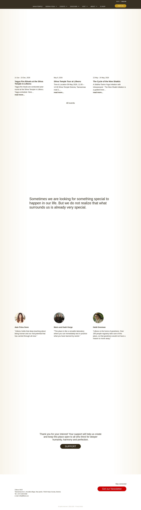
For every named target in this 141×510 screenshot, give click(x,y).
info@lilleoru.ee (24, 496)
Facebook (115, 495)
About (92, 6)
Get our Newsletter (112, 488)
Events (62, 6)
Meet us (62, 395)
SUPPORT (70, 446)
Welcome (61, 158)
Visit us (120, 6)
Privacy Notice (79, 506)
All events (70, 103)
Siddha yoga (50, 6)
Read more (70, 43)
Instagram (120, 495)
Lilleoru (21, 6)
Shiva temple (37, 6)
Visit (84, 6)
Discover (73, 6)
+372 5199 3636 (22, 494)
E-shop (102, 6)
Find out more (82, 278)
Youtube (124, 495)
